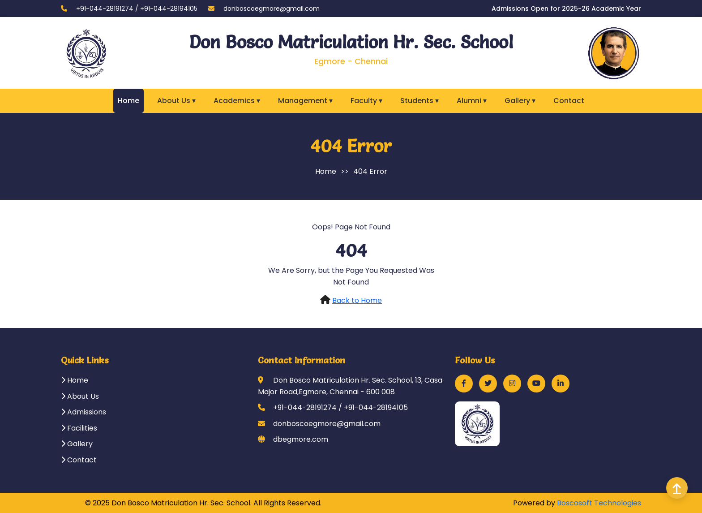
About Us (80, 396)
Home (128, 100)
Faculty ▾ (366, 100)
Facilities (79, 428)
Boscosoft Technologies (599, 503)
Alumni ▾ (472, 100)
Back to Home (357, 300)
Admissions (83, 412)
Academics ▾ (237, 100)
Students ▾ (419, 100)
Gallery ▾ (520, 100)
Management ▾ (305, 100)
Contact (568, 100)
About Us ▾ (176, 100)
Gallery (77, 444)
